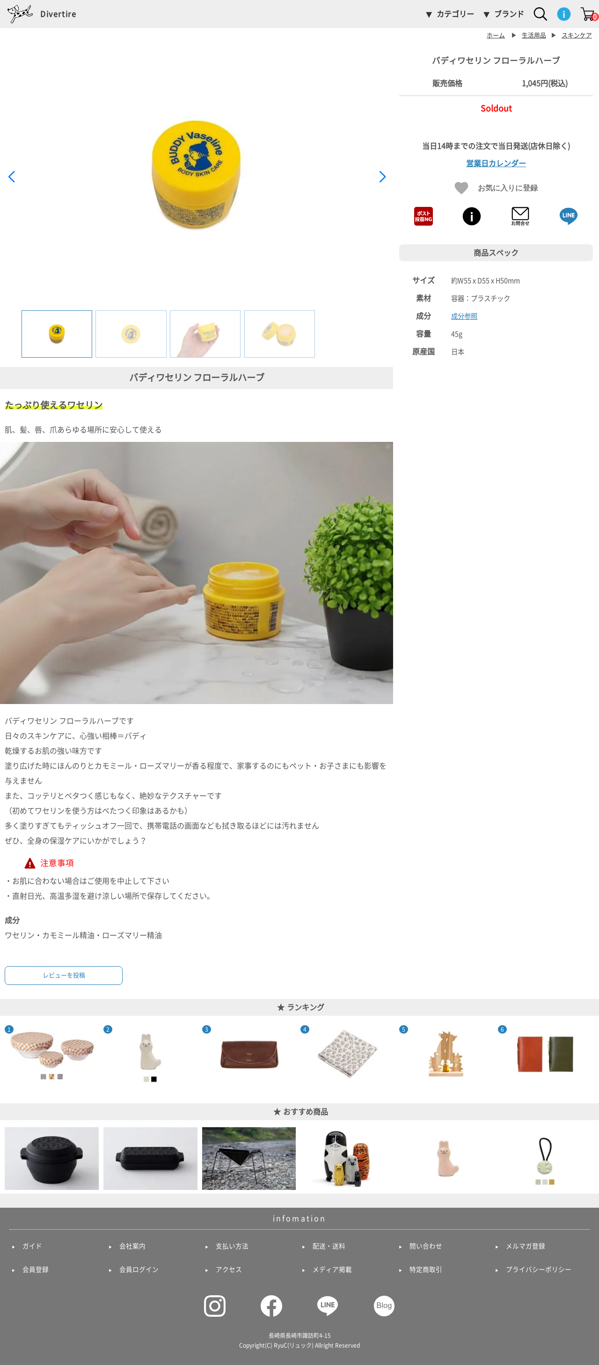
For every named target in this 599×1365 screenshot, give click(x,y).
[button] (382, 177)
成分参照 (464, 316)
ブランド (509, 14)
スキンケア (577, 35)
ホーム (496, 35)
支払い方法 (232, 1246)
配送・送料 (329, 1246)
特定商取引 (425, 1269)
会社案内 (132, 1246)
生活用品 (534, 35)
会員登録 (35, 1269)
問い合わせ (425, 1246)
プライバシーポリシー (538, 1269)
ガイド (32, 1246)
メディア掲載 (332, 1269)
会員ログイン (139, 1269)
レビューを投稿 (64, 975)
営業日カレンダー (496, 163)
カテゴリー (455, 14)
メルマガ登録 (525, 1246)
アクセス (229, 1269)
